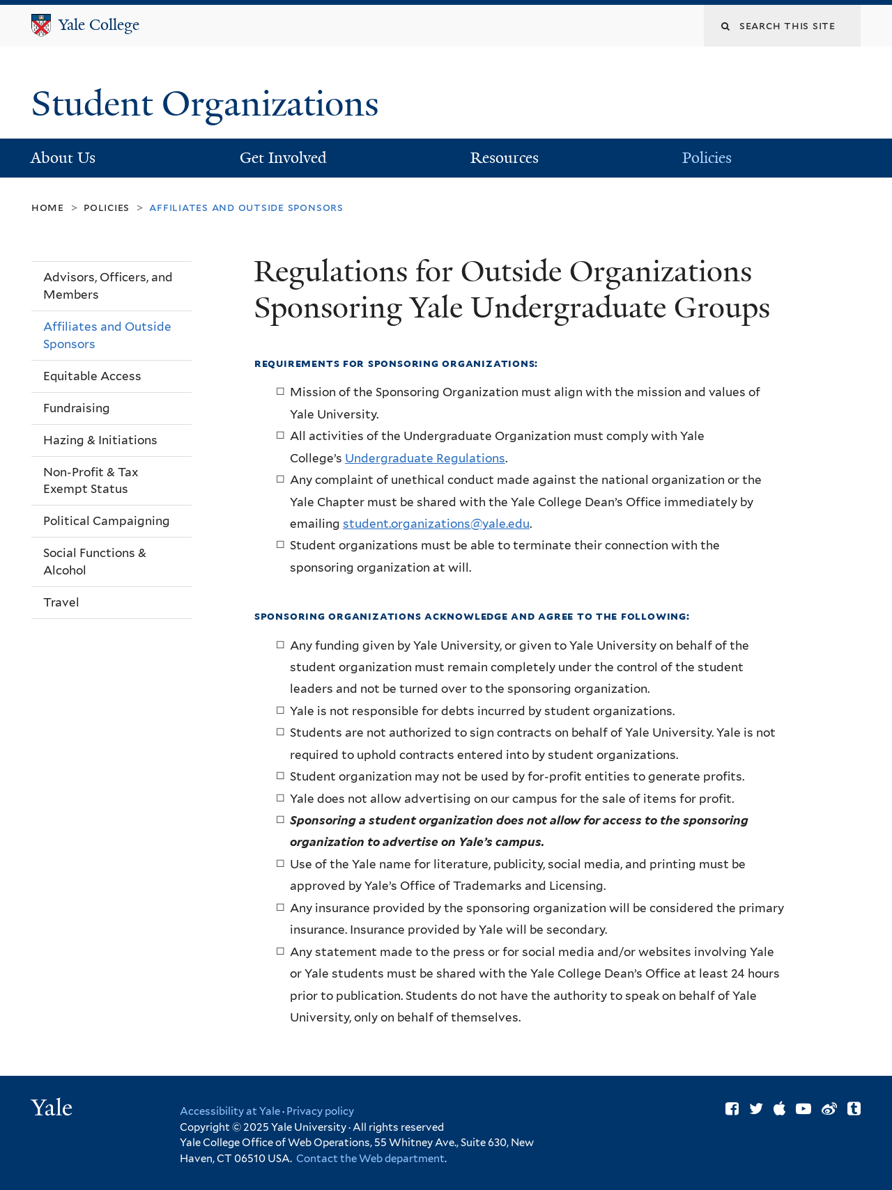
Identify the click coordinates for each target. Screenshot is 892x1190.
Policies (707, 158)
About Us (63, 158)
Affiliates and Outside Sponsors (107, 335)
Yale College (99, 25)
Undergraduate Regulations (425, 458)
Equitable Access (92, 376)
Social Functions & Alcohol (94, 561)
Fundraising (76, 408)
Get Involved (283, 158)
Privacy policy (320, 1111)
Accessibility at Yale (230, 1111)
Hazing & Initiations (100, 440)
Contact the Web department (369, 1158)
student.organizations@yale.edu (436, 524)
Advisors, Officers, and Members (108, 286)
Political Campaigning (106, 521)
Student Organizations (209, 104)
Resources (504, 158)
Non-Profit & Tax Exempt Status (90, 480)
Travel (61, 602)
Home (47, 207)
